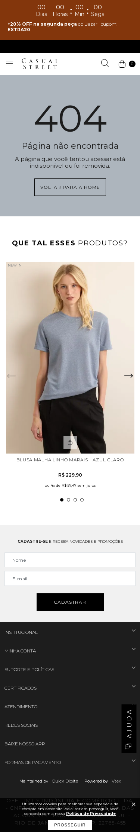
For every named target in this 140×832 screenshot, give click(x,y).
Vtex (116, 781)
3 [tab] (75, 500)
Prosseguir (69, 825)
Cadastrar (70, 602)
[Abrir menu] (9, 64)
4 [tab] (82, 500)
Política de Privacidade (91, 813)
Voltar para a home (70, 187)
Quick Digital (66, 781)
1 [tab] (61, 500)
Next (129, 376)
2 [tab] (68, 500)
